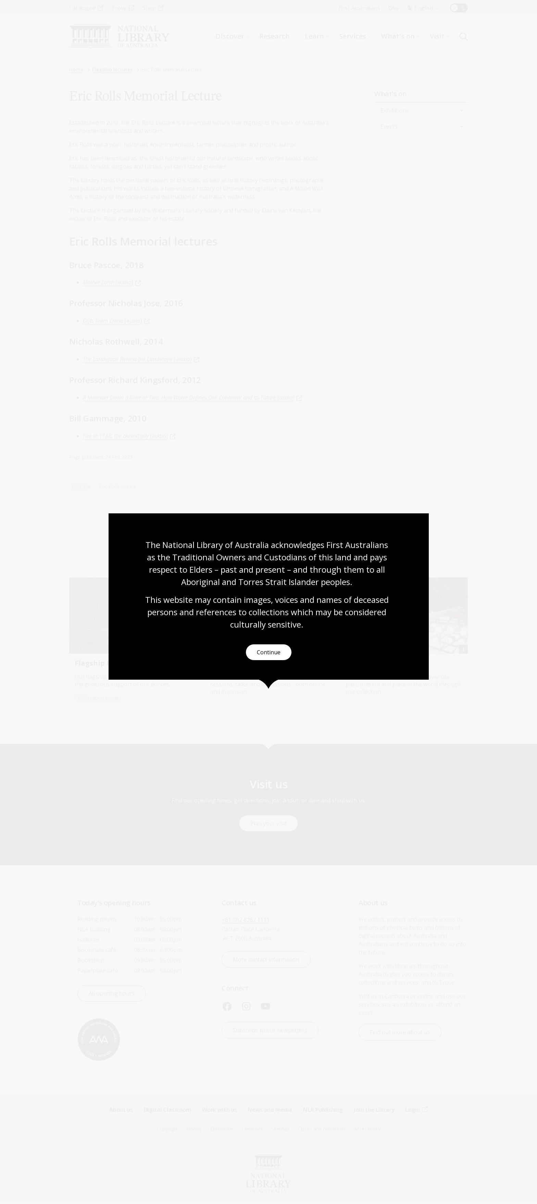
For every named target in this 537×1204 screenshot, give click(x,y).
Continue (268, 652)
